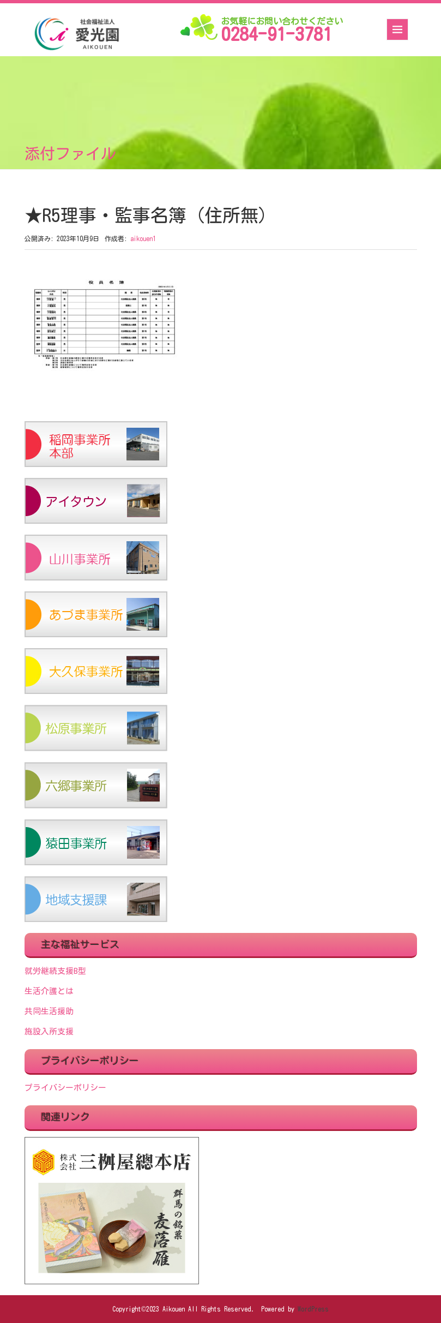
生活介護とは (49, 991)
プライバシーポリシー (65, 1087)
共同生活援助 (49, 1011)
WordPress (313, 1309)
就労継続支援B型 (55, 971)
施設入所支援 (49, 1031)
